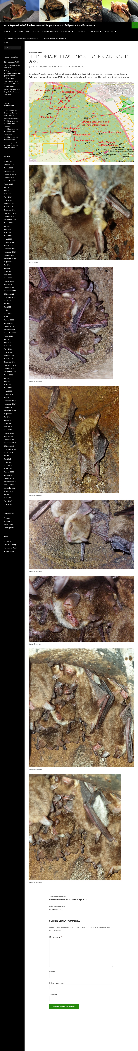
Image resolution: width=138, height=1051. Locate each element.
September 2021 (10, 333)
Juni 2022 (7, 307)
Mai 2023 (7, 271)
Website (53, 994)
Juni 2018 (7, 459)
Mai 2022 (7, 310)
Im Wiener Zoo (81, 907)
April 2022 (8, 313)
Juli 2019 (7, 417)
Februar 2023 (9, 281)
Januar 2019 (8, 436)
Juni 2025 (7, 190)
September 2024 (10, 220)
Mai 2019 (7, 423)
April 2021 (8, 349)
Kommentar (55, 937)
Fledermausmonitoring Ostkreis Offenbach (21, 38)
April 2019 (8, 427)
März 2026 (8, 161)
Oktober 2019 (9, 407)
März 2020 (8, 391)
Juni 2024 (7, 229)
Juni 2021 (7, 342)
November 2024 (10, 213)
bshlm (53, 67)
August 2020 (8, 375)
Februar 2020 (9, 394)
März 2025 (8, 200)
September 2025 (10, 181)
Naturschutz (31, 31)
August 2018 (8, 452)
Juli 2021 (7, 339)
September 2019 (10, 410)
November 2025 (10, 174)
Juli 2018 (7, 456)
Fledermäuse (8, 524)
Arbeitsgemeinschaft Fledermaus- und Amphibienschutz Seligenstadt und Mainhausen (50, 25)
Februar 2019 (9, 433)
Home (6, 31)
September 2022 (10, 297)
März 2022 (8, 317)
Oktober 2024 (9, 216)
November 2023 (10, 252)
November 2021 (10, 330)
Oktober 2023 (9, 255)
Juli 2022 (7, 304)
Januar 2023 (8, 284)
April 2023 (8, 275)
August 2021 (8, 336)
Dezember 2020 (9, 362)
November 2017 (10, 482)
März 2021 (8, 352)
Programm (18, 31)
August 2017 (8, 491)
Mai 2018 (7, 462)
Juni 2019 (7, 420)
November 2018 (10, 443)
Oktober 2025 (9, 178)
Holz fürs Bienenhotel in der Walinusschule (11, 112)
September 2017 (10, 488)
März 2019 (8, 430)
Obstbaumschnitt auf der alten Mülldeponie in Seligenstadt (12, 83)
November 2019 (10, 404)
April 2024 (8, 236)
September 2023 (10, 258)
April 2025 (8, 197)
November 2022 (10, 291)
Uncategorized (35, 52)
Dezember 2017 (9, 478)
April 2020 (8, 388)
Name (52, 971)
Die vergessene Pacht (11, 62)
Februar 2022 (9, 320)
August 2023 (8, 262)
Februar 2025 (9, 203)
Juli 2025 (7, 187)
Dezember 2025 (9, 171)
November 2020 (10, 365)
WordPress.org (9, 551)
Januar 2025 (8, 207)
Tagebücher (109, 31)
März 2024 (8, 239)
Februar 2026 (9, 165)
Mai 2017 (7, 498)
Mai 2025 (7, 194)
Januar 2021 (8, 359)
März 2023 (8, 278)
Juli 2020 (7, 378)
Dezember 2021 (9, 326)
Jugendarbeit (93, 31)
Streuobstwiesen (49, 31)
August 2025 (8, 184)
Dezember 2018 (9, 440)
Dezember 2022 (9, 288)
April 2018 (8, 465)
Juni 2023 (7, 268)
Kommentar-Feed (10, 548)
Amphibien (8, 521)
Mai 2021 (7, 346)
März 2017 (8, 504)
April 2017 (8, 501)
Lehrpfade (81, 31)
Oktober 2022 (9, 294)
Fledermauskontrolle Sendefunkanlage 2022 (81, 898)
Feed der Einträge (10, 545)
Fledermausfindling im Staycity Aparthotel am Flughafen (12, 91)
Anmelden (7, 541)
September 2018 (10, 449)
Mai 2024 (7, 233)
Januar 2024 (8, 245)
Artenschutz (66, 31)
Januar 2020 (8, 397)
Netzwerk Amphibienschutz (55, 38)
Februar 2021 (9, 355)
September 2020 (10, 372)
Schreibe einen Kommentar (71, 67)
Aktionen (7, 518)
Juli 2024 (7, 226)
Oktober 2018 (9, 446)
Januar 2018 (8, 475)
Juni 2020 (7, 381)
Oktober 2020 (9, 368)
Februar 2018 (9, 472)
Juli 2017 (7, 494)
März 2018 (8, 469)
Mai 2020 (7, 385)
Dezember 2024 (9, 210)
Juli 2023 (7, 265)
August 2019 (8, 414)
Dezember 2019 (9, 401)
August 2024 (8, 223)
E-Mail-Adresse (56, 983)
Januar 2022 (8, 323)
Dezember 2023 (9, 249)
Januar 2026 (8, 168)
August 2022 (8, 300)
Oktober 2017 (9, 485)
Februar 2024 (9, 242)
